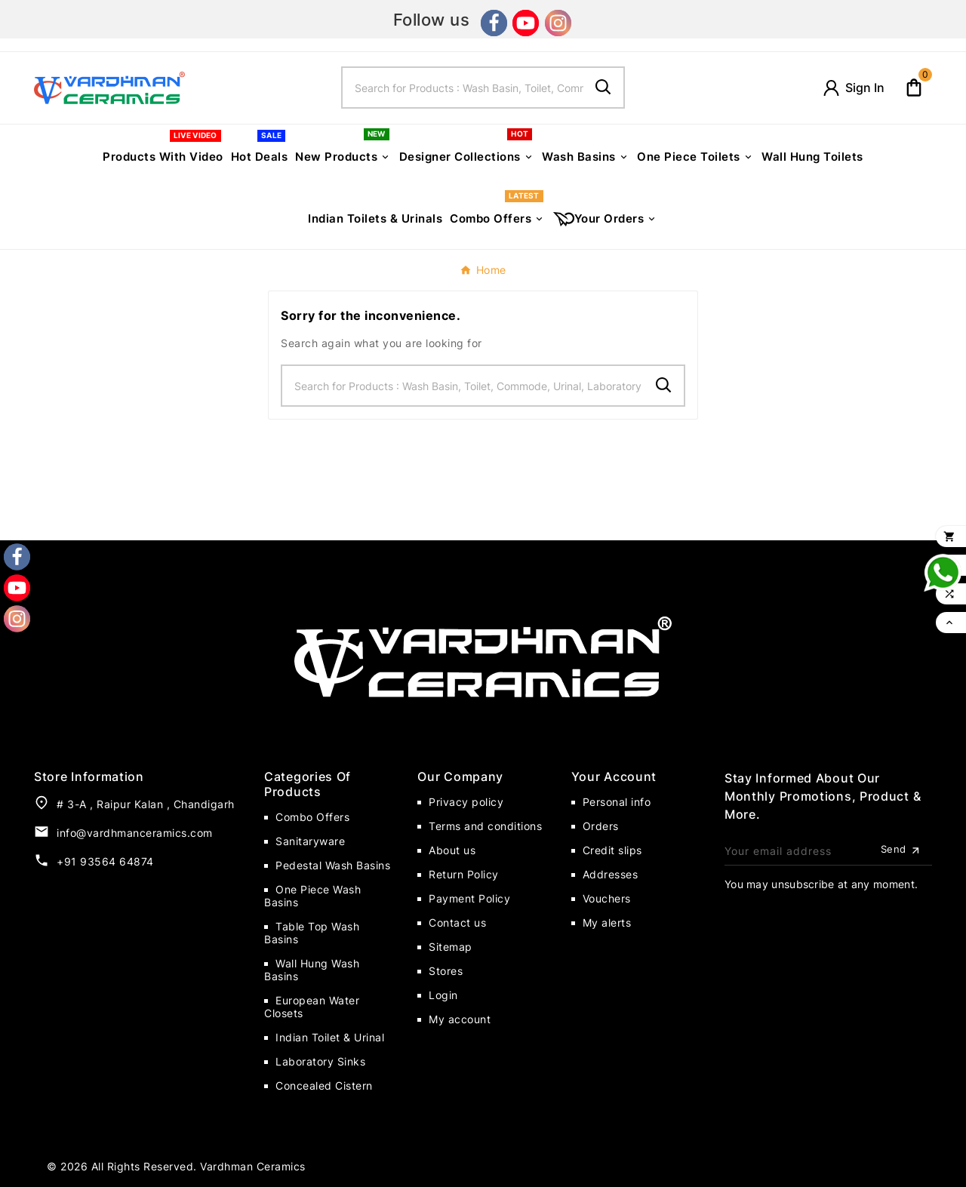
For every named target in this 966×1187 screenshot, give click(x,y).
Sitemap (450, 946)
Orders (601, 826)
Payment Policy (469, 898)
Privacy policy (466, 801)
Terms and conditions (485, 826)
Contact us (457, 922)
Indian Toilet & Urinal (329, 1037)
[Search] (463, 87)
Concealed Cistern (324, 1085)
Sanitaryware (310, 841)
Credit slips (612, 850)
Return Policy (464, 874)
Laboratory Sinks (320, 1061)
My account (460, 1019)
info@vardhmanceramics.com (135, 832)
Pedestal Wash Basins (332, 865)
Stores (446, 970)
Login (443, 995)
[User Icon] (852, 88)
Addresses (610, 874)
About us (452, 850)
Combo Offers (312, 816)
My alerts (607, 922)
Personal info (617, 801)
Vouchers (607, 898)
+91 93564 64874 (105, 861)
